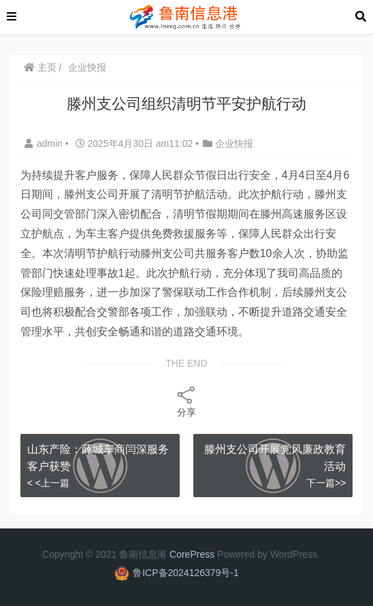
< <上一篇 (48, 482)
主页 (40, 67)
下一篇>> (326, 482)
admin (45, 143)
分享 (186, 401)
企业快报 (87, 67)
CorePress (191, 554)
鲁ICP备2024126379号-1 (186, 572)
